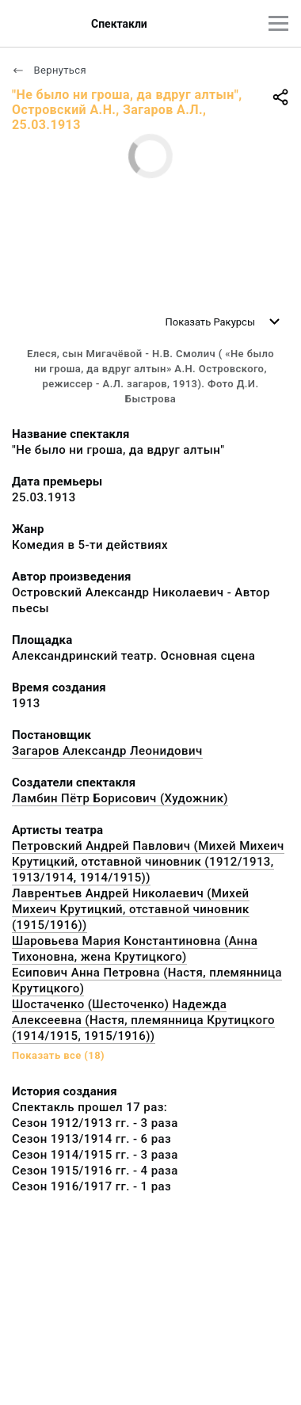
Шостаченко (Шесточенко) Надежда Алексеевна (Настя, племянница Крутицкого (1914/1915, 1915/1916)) (143, 1020)
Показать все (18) (58, 1055)
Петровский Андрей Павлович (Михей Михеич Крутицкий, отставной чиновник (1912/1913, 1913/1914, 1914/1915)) (148, 862)
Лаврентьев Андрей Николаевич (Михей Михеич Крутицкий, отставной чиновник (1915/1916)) (131, 909)
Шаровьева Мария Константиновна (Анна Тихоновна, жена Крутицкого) (134, 949)
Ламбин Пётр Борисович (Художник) (120, 798)
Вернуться (49, 70)
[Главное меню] (278, 23)
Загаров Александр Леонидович (107, 751)
